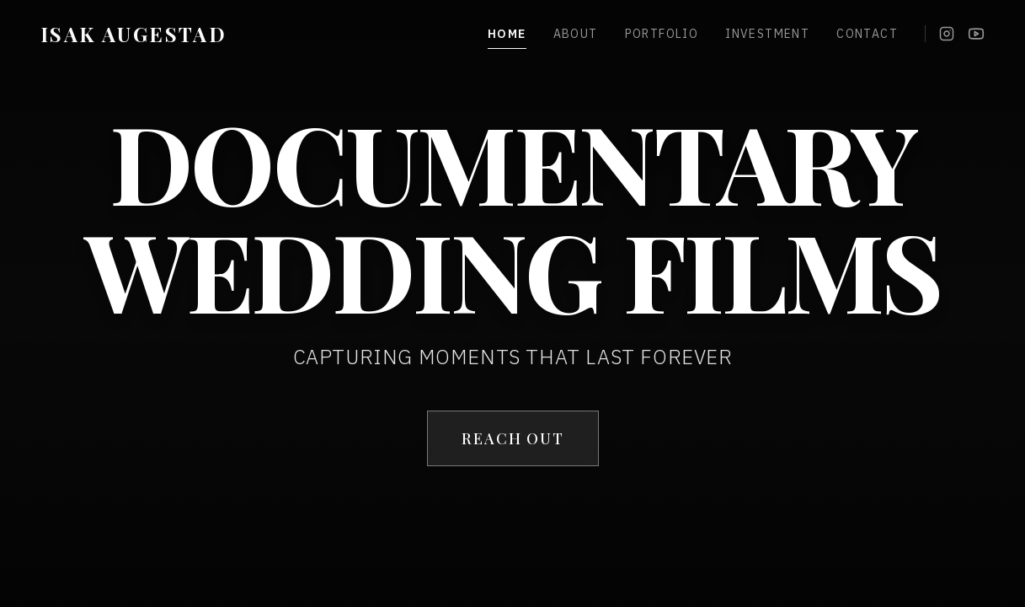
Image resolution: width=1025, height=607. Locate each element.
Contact (867, 33)
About (575, 33)
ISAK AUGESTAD (133, 33)
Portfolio (662, 33)
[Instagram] (946, 33)
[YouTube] (976, 33)
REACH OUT (512, 438)
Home (507, 34)
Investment (767, 33)
